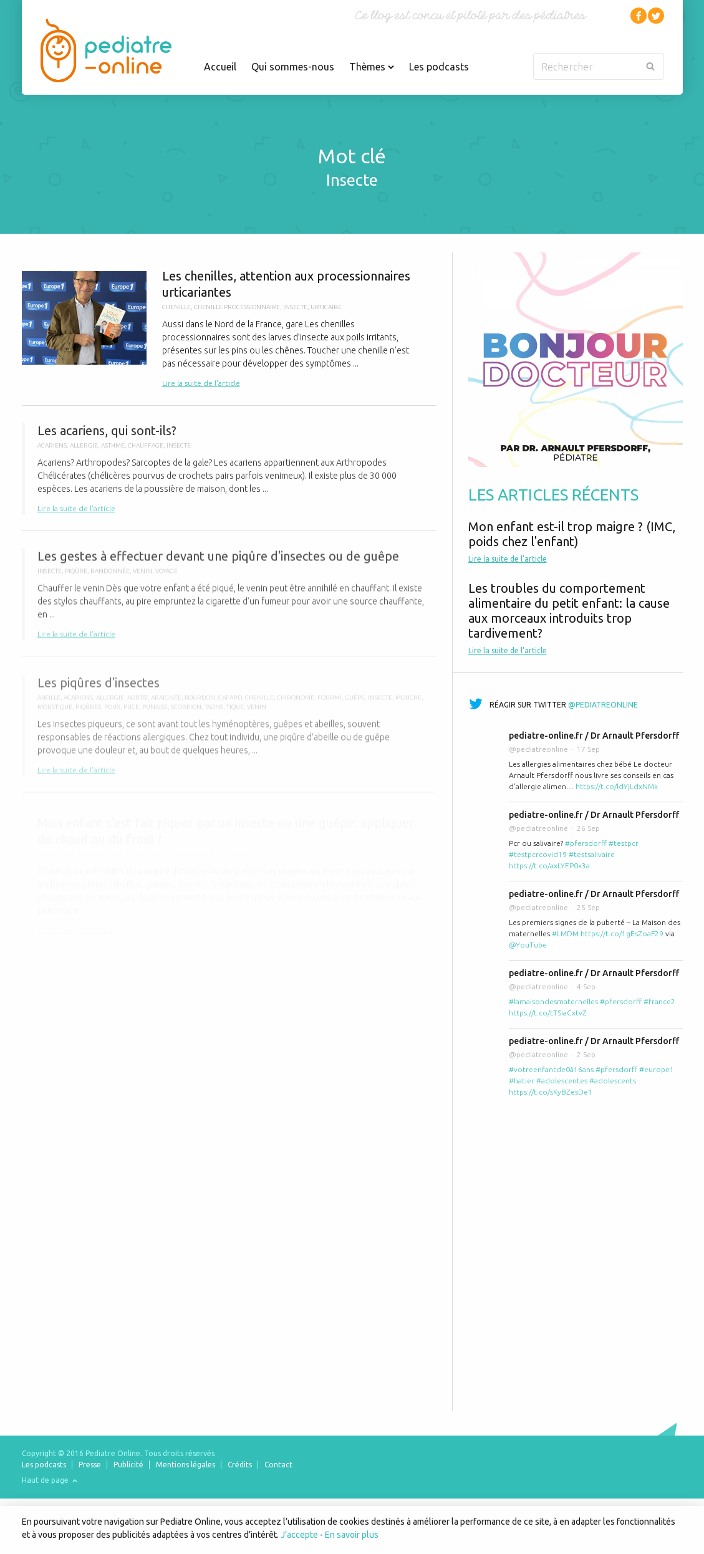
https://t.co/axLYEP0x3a (549, 865)
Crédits (240, 1464)
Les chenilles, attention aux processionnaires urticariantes (229, 328)
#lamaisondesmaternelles (553, 1001)
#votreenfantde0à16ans (551, 1069)
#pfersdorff (586, 843)
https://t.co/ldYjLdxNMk (617, 786)
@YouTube (528, 945)
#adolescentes (561, 1081)
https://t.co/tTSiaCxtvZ (548, 1013)
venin (142, 578)
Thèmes (371, 66)
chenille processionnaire (237, 307)
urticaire (326, 307)
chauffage (145, 450)
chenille (176, 307)
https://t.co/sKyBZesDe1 (550, 1092)
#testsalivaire (592, 854)
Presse (90, 1464)
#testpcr (624, 843)
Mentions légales (185, 1464)
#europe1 (656, 1069)
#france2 (659, 1001)
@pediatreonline (603, 705)
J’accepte (299, 1535)
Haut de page (49, 1480)
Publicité (128, 1464)
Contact (278, 1464)
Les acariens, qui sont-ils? (229, 473)
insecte (295, 307)
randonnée (110, 578)
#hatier (521, 1081)
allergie (84, 450)
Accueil (220, 66)
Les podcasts (439, 66)
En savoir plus (352, 1535)
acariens (52, 450)
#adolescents (612, 1081)
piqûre (76, 578)
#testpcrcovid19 (538, 854)
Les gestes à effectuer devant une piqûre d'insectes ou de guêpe (229, 601)
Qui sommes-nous (292, 66)
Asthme (113, 450)
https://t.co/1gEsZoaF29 (622, 933)
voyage (166, 578)
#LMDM (565, 933)
